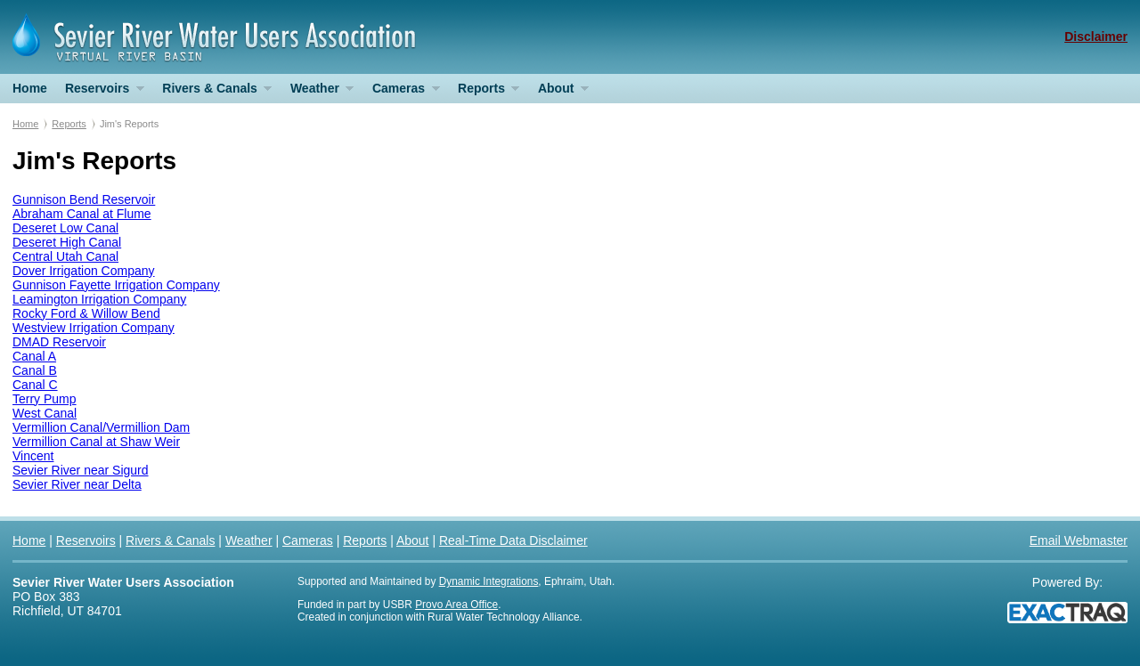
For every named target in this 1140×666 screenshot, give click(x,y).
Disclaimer (1096, 36)
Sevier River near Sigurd (80, 470)
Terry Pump (44, 399)
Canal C (35, 385)
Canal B (34, 370)
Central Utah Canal (65, 256)
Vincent (32, 456)
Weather (317, 92)
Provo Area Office (456, 604)
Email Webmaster (1079, 540)
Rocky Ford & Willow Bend (86, 313)
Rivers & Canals (212, 92)
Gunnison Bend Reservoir (83, 199)
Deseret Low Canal (65, 228)
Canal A (34, 356)
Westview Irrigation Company (93, 328)
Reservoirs (100, 92)
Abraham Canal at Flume (81, 214)
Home (29, 88)
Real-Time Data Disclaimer (513, 540)
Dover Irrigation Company (83, 271)
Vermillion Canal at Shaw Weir (96, 442)
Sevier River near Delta (77, 484)
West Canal (44, 413)
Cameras (401, 92)
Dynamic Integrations (489, 581)
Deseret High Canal (66, 242)
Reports (484, 92)
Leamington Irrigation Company (99, 299)
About (559, 92)
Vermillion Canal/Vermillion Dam (101, 427)
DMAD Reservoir (59, 342)
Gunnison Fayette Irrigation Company (116, 285)
